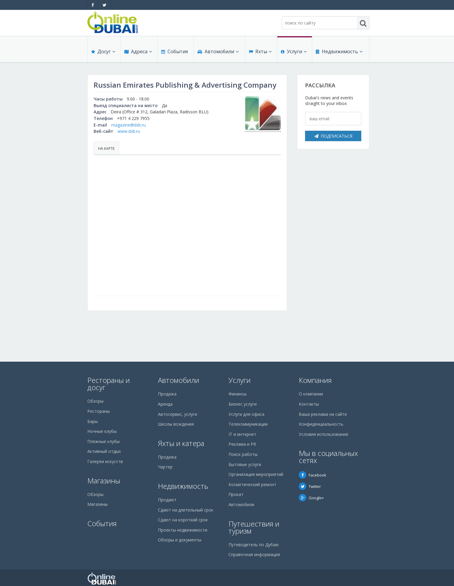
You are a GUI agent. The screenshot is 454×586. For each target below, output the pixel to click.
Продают (167, 500)
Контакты (309, 404)
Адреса (138, 51)
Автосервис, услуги (177, 414)
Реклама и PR (242, 444)
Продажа (167, 394)
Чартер (165, 467)
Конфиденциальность (321, 424)
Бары (92, 421)
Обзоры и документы (179, 540)
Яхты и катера (181, 443)
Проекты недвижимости (182, 530)
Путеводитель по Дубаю (253, 544)
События (174, 51)
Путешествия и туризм (253, 527)
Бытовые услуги (244, 464)
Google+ (311, 497)
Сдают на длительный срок (185, 510)
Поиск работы (243, 454)
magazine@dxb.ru (128, 125)
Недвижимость (339, 51)
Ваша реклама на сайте (323, 414)
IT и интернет (242, 434)
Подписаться (333, 136)
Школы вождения (176, 424)
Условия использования (323, 434)
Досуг (103, 51)
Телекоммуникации (248, 424)
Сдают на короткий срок (183, 520)
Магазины (103, 480)
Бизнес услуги (242, 404)
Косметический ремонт (252, 484)
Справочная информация (254, 554)
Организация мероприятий (255, 474)
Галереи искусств (105, 461)
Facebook (312, 475)
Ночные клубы (102, 431)
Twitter (310, 486)
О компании (311, 394)
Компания (315, 380)
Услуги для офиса (246, 414)
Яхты (260, 51)
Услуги (294, 51)
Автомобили (218, 51)
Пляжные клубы (103, 441)
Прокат (235, 494)
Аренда (165, 404)
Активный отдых (104, 451)
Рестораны (98, 411)
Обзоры (95, 401)
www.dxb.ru (129, 131)
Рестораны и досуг (108, 383)
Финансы (237, 394)
